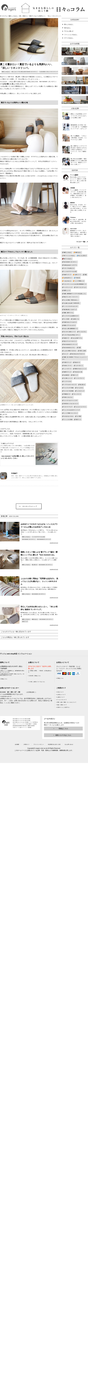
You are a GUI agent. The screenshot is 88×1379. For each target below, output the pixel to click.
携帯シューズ (66, 290)
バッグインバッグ (67, 287)
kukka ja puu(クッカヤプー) (69, 265)
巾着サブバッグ (66, 362)
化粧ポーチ (65, 338)
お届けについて (61, 697)
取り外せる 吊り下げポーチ (77, 354)
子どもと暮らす (68, 31)
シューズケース (66, 368)
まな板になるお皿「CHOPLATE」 (71, 303)
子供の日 (77, 278)
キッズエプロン (81, 331)
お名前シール (75, 319)
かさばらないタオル (67, 416)
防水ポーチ (76, 362)
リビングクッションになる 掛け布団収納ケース (74, 284)
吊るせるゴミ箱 (77, 372)
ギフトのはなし (68, 38)
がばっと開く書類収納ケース (70, 328)
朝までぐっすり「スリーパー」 (70, 297)
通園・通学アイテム (67, 312)
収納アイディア (66, 274)
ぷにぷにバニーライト (80, 407)
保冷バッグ (25, 621)
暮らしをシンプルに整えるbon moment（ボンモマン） (25, 71)
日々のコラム (3, 16)
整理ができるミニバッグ (79, 368)
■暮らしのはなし (13, 16)
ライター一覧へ (81, 241)
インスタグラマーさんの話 (38, 536)
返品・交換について (62, 704)
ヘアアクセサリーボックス (69, 384)
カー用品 (78, 416)
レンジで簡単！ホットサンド (70, 413)
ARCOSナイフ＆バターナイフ (70, 403)
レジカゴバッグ (79, 391)
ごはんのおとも (66, 281)
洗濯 (79, 347)
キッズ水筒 (65, 319)
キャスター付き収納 (67, 391)
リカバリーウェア (67, 407)
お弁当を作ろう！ (67, 278)
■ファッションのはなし (68, 255)
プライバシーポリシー (38, 744)
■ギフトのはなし (67, 258)
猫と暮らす (34, 564)
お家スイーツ (77, 274)
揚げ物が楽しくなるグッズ (69, 309)
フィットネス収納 (67, 419)
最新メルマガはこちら (63, 735)
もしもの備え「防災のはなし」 (70, 300)
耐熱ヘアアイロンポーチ (69, 325)
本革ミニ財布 (82, 350)
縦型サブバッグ (66, 372)
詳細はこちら (4, 678)
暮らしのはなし (68, 24)
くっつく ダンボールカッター (70, 306)
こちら (6, 702)
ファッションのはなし (70, 34)
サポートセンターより (80, 287)
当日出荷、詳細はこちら (35, 675)
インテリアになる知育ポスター (70, 316)
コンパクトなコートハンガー (70, 400)
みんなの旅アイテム (76, 338)
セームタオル (79, 387)
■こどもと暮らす (82, 255)
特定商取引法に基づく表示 (54, 744)
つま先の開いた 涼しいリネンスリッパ (48, 71)
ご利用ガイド (61, 688)
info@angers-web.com (6, 696)
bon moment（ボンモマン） (29, 539)
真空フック (77, 419)
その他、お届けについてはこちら (37, 681)
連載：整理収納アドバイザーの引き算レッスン (74, 293)
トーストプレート (79, 378)
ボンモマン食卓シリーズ (69, 331)
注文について (60, 692)
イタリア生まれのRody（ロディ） (71, 335)
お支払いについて (61, 694)
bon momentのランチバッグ (44, 539)
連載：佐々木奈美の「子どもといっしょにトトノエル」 (74, 358)
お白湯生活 (65, 375)
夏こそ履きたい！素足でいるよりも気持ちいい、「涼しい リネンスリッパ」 (41, 16)
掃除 (85, 274)
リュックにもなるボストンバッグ (71, 410)
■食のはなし (35, 619)
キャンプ (65, 354)
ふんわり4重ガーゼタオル (69, 350)
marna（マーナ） (67, 365)
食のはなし (67, 28)
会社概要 (17, 744)
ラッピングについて (62, 699)
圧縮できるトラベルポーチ (69, 322)
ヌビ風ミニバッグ (67, 378)
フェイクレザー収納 (67, 387)
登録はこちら (63, 728)
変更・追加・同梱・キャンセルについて (66, 702)
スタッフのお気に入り (68, 268)
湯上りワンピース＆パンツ (69, 341)
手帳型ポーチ (66, 394)
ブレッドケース (76, 394)
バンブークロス (66, 381)
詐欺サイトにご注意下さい (63, 707)
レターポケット (78, 365)
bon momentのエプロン (68, 347)
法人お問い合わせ (69, 744)
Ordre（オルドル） (67, 397)
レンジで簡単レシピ (78, 281)
